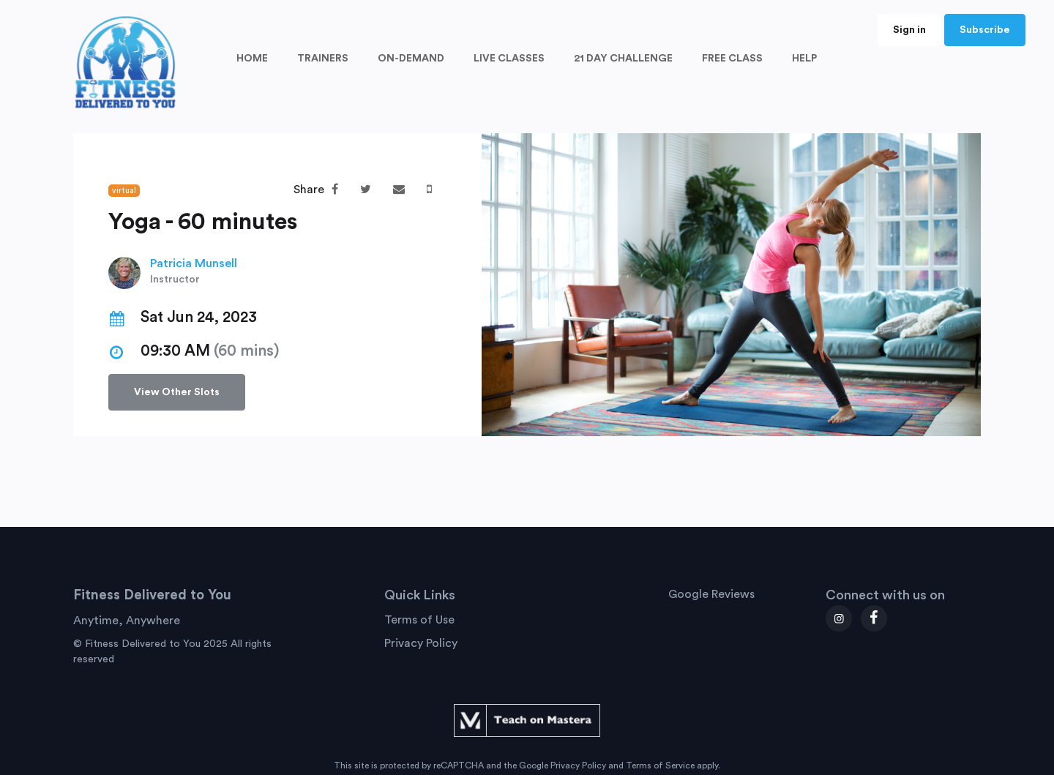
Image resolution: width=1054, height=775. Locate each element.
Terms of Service (660, 765)
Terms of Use (419, 620)
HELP (804, 58)
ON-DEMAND (411, 58)
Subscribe (985, 30)
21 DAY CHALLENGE (623, 58)
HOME (252, 58)
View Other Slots (177, 392)
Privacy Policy (420, 643)
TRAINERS (322, 58)
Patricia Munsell (193, 263)
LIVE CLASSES (509, 58)
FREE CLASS (732, 58)
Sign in (909, 30)
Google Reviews (711, 594)
